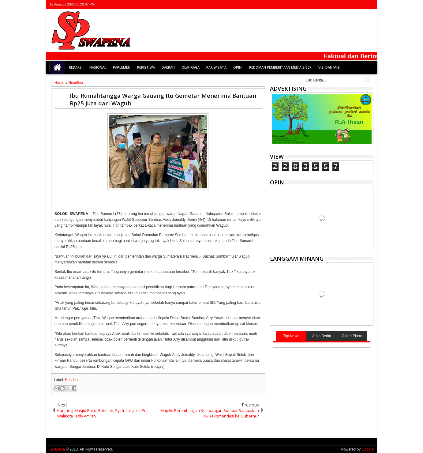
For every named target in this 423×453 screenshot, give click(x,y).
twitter (338, 4)
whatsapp (369, 4)
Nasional (97, 67)
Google (367, 449)
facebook (346, 4)
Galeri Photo (352, 336)
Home (57, 67)
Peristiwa (146, 67)
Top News (291, 336)
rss (361, 4)
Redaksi (76, 67)
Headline (72, 380)
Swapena (57, 449)
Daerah (168, 67)
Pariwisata (216, 67)
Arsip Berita (321, 336)
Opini (237, 67)
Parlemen (121, 67)
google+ (353, 4)
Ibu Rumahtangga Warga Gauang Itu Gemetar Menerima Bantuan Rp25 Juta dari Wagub (163, 99)
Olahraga (191, 67)
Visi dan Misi (329, 67)
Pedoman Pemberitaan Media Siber (280, 67)
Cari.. (366, 80)
